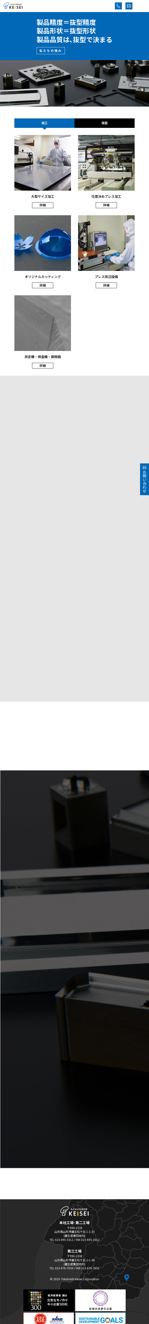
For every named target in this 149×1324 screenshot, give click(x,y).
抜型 (105, 123)
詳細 (43, 205)
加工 (44, 123)
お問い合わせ (144, 479)
